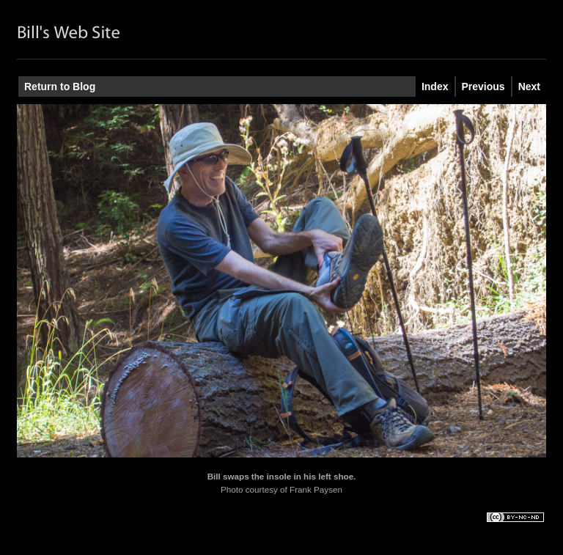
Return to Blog (59, 86)
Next (529, 86)
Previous (483, 86)
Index (435, 86)
